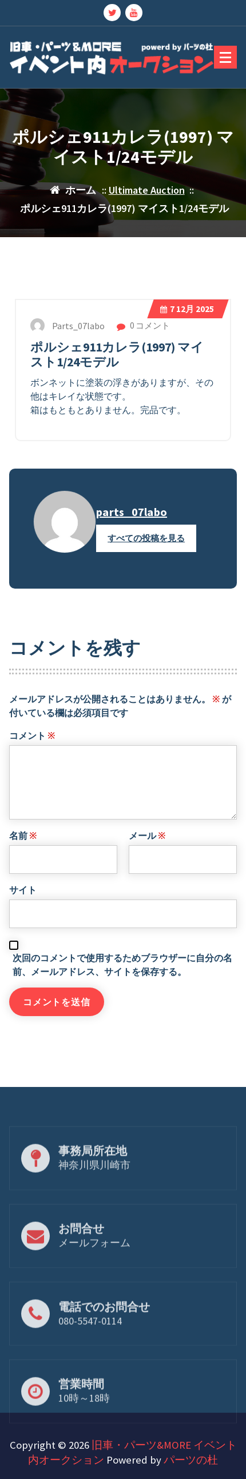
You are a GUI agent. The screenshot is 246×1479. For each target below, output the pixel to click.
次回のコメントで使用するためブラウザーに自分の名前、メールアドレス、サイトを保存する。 (122, 989)
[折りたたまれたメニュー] (225, 57)
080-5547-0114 (90, 1341)
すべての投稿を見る (146, 563)
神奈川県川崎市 (94, 1185)
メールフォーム (94, 1263)
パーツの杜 (191, 1459)
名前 (23, 860)
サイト (23, 915)
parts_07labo (131, 537)
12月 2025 (187, 334)
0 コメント (143, 351)
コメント (32, 760)
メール (147, 860)
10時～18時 (84, 1418)
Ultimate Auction (147, 190)
